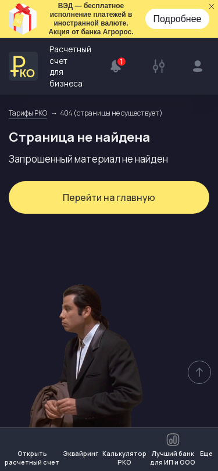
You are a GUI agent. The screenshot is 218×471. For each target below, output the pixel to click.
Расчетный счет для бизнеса (50, 66)
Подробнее (177, 19)
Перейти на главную (109, 198)
